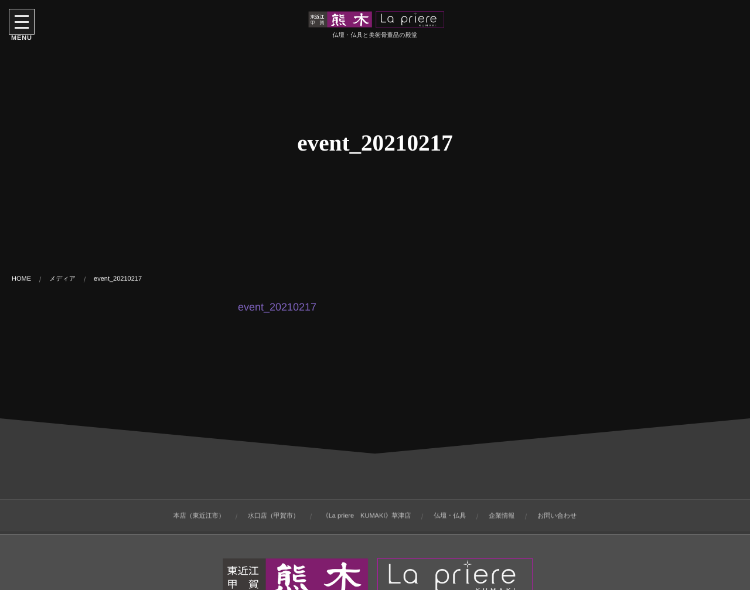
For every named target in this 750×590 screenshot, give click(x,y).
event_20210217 (277, 307)
